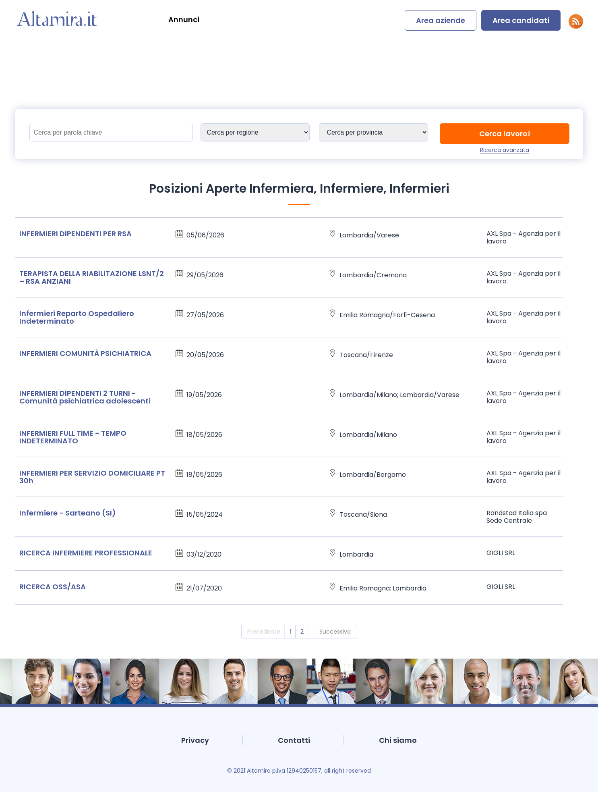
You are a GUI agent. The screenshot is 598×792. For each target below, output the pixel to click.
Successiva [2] (335, 632)
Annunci (183, 20)
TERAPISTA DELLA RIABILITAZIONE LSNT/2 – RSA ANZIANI (91, 277)
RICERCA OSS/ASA (52, 587)
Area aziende (440, 20)
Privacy (195, 740)
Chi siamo (398, 740)
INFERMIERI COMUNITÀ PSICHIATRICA (85, 353)
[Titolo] (111, 132)
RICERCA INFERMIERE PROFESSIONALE (85, 553)
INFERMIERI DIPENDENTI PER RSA (75, 234)
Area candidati (520, 20)
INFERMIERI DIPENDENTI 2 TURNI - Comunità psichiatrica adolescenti (85, 397)
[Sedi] (255, 132)
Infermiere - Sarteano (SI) (67, 513)
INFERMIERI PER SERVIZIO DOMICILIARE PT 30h (92, 477)
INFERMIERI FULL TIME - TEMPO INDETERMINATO (72, 437)
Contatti (294, 740)
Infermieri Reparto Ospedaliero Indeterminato (76, 317)
